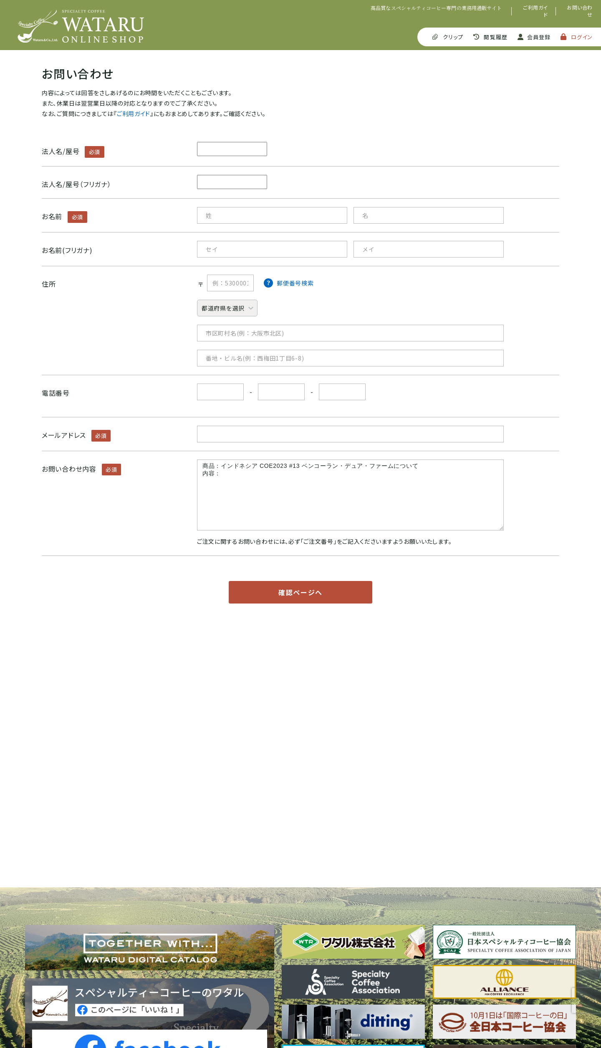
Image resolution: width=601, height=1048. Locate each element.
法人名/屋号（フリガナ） (76, 184)
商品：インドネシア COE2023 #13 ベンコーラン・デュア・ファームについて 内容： (350, 495)
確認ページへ (300, 592)
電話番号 (56, 393)
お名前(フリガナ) (67, 250)
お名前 (52, 216)
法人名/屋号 (60, 151)
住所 (49, 284)
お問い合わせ (580, 11)
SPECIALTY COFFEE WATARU (81, 26)
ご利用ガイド (535, 11)
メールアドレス (64, 435)
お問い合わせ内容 (69, 469)
